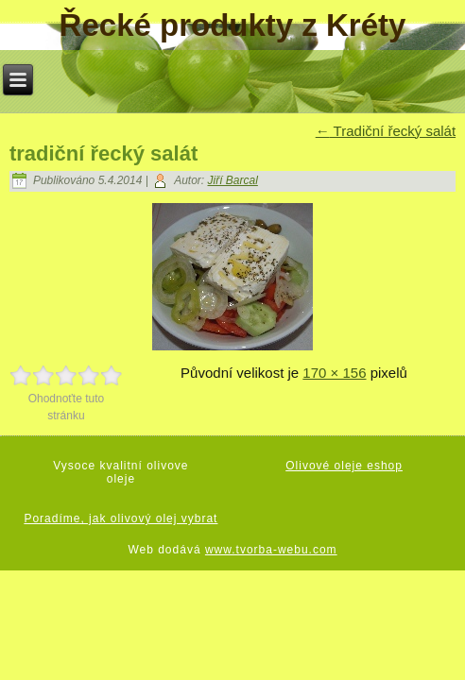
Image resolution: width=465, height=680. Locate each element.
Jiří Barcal (233, 180)
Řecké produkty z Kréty (233, 25)
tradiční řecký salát (103, 153)
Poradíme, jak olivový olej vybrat (120, 518)
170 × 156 (334, 373)
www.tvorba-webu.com (271, 549)
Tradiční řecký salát (386, 131)
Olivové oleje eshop (344, 465)
